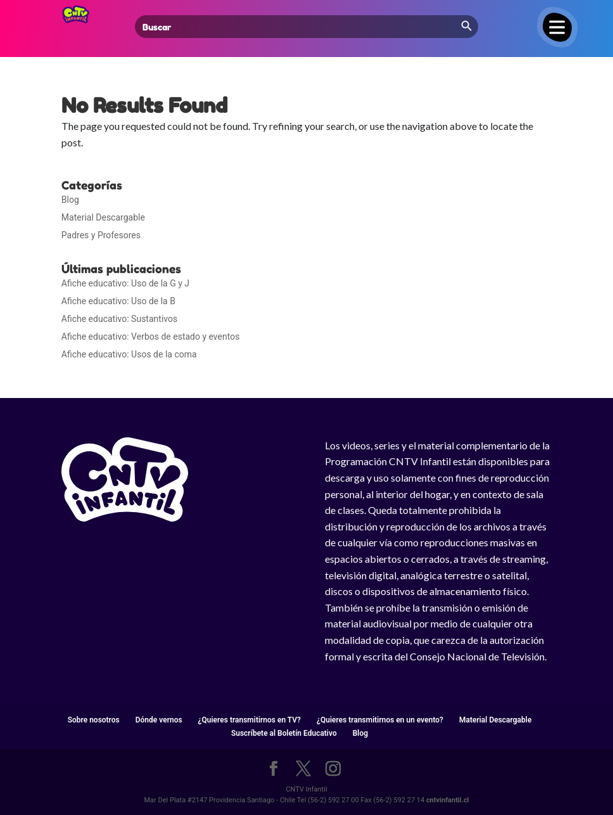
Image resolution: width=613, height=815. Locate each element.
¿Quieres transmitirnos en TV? (249, 720)
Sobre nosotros (94, 720)
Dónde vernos (159, 720)
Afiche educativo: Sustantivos (119, 319)
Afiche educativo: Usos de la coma (129, 354)
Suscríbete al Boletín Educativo (284, 733)
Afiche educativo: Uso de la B (118, 301)
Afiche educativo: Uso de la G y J (125, 283)
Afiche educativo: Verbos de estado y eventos (150, 336)
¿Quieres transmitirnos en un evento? (380, 720)
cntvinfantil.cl (447, 800)
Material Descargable (103, 217)
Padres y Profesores (101, 235)
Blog (70, 200)
